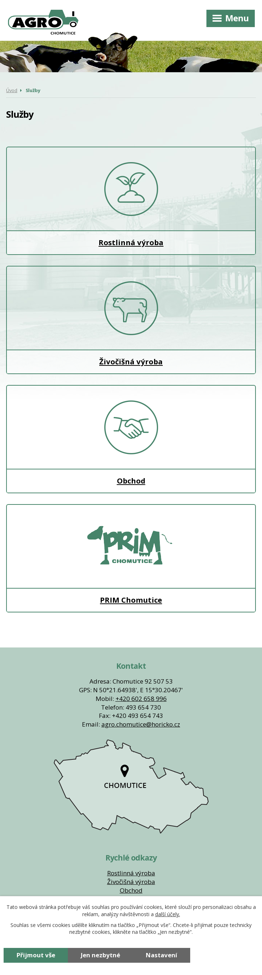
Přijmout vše (36, 955)
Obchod (131, 439)
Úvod (11, 90)
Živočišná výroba (131, 319)
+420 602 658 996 (141, 698)
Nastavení (161, 955)
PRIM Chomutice (131, 558)
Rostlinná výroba (131, 200)
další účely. (167, 914)
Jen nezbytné (100, 955)
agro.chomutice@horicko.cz (140, 724)
